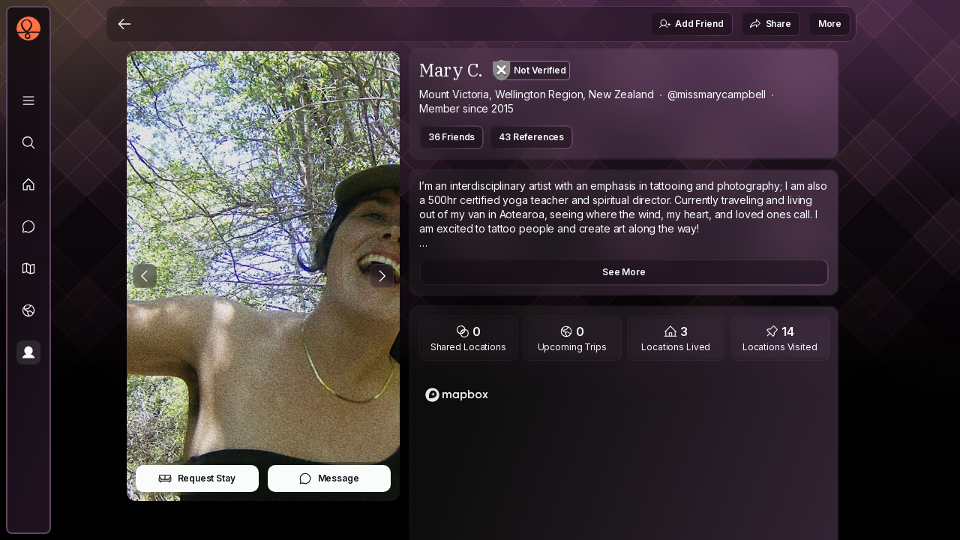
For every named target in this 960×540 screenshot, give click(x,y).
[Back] (124, 24)
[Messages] (28, 226)
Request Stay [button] (197, 478)
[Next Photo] (382, 276)
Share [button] (770, 24)
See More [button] (624, 272)
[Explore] (28, 142)
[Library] (28, 100)
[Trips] (28, 310)
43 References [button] (531, 136)
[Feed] (28, 184)
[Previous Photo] (145, 276)
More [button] (830, 23)
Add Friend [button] (690, 24)
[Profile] (28, 352)
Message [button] (328, 478)
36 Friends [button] (451, 136)
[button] (28, 268)
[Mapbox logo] (457, 395)
